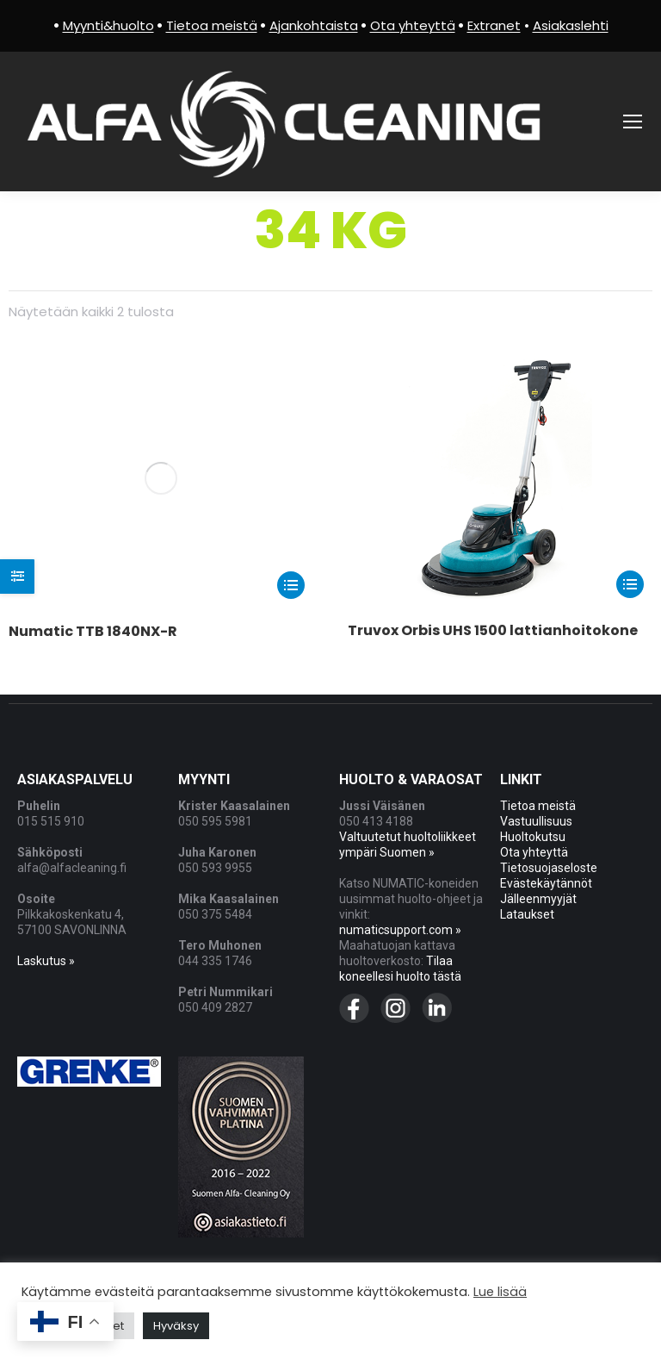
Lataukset (527, 913)
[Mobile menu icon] (632, 121)
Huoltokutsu (532, 836)
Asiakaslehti (570, 25)
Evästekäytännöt (546, 882)
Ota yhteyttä (534, 851)
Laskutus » (46, 960)
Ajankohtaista (313, 25)
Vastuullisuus (536, 820)
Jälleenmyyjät (538, 898)
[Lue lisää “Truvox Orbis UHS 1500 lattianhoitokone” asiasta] (630, 584)
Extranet (494, 25)
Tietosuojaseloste (548, 867)
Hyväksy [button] (176, 1326)
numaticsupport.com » (400, 929)
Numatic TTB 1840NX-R (93, 386)
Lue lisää (500, 1291)
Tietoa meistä (538, 805)
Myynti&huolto (108, 25)
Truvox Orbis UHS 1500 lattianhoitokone (493, 630)
